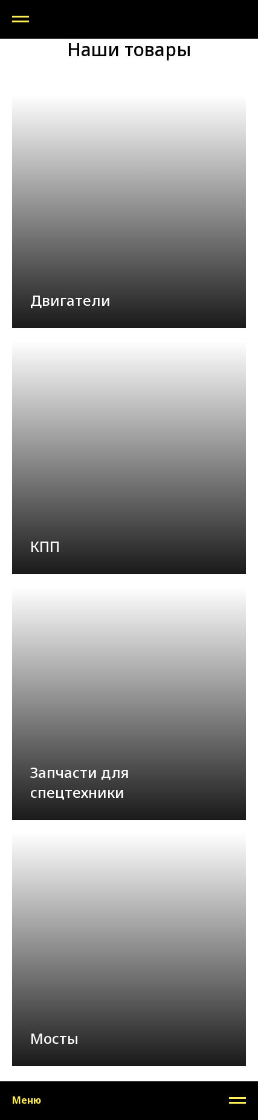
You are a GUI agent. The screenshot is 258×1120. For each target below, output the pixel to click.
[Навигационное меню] (20, 19)
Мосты (56, 1038)
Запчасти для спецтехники (79, 782)
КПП (45, 546)
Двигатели (72, 300)
